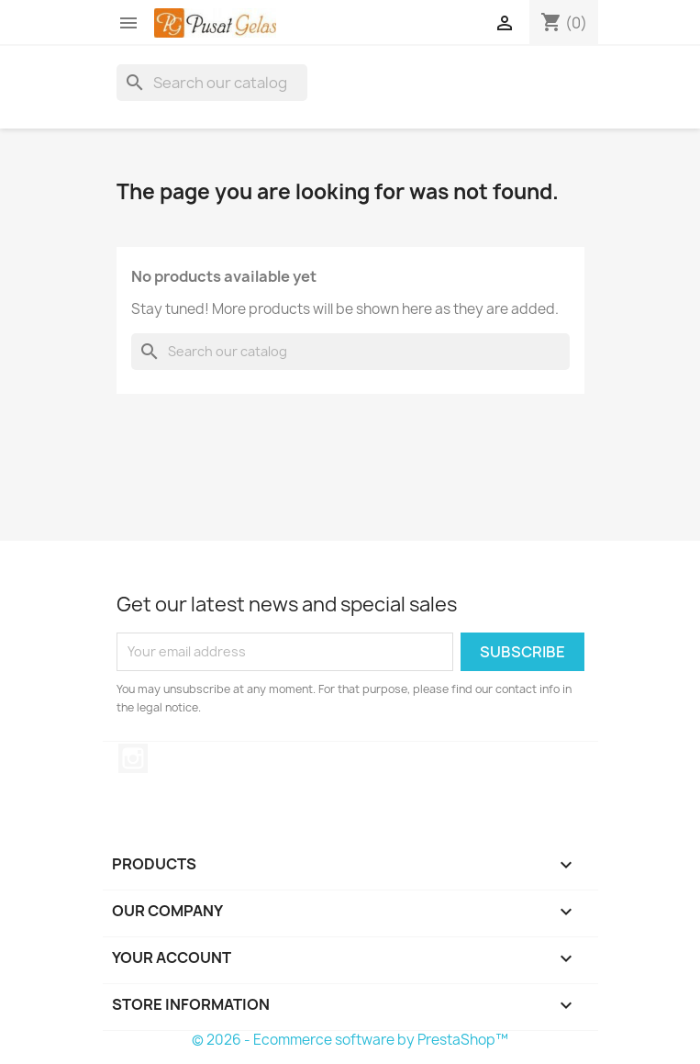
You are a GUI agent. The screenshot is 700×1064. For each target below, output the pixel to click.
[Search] (212, 82)
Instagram (133, 758)
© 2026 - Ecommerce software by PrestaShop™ (350, 1039)
